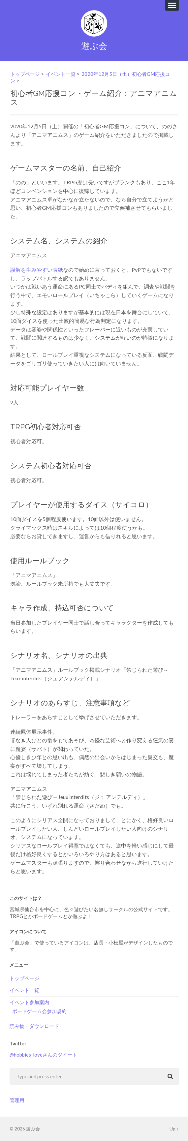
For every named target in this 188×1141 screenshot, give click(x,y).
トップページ (25, 74)
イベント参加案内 (29, 1002)
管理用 (17, 1100)
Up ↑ (174, 1128)
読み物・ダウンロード (34, 1026)
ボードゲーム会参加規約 (39, 1011)
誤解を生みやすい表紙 (36, 269)
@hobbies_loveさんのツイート (43, 1055)
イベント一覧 (61, 74)
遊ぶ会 (94, 46)
